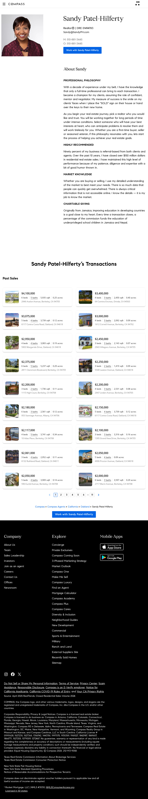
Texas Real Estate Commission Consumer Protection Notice (35, 760)
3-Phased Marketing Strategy (69, 560)
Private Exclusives (62, 550)
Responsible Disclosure (31, 687)
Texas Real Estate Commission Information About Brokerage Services (40, 757)
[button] (4, 4)
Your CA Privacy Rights (90, 691)
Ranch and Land (62, 646)
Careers (8, 571)
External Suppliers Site (65, 652)
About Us (9, 544)
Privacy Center (88, 683)
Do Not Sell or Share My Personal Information (30, 683)
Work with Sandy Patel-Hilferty (82, 50)
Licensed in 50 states (16, 790)
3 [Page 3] (66, 494)
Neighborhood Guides (65, 619)
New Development (63, 625)
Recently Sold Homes (64, 657)
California (73, 506)
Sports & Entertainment (65, 636)
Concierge (58, 544)
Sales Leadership (14, 555)
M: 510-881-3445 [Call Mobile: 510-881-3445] (72, 39)
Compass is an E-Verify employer (65, 687)
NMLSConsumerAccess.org (60, 787)
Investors (9, 560)
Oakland (85, 506)
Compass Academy (63, 598)
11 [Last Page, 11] (92, 494)
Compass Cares (61, 609)
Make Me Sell (60, 577)
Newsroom (10, 587)
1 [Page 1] (55, 494)
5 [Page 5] (78, 494)
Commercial (59, 630)
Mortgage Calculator (64, 593)
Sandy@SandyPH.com (76, 32)
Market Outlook (61, 566)
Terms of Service (69, 683)
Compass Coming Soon (65, 555)
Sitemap (56, 662)
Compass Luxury (62, 582)
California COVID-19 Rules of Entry (49, 691)
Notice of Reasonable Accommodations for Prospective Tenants (37, 772)
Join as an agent (14, 566)
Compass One (60, 571)
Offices (8, 582)
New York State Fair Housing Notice (22, 766)
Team (7, 550)
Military (56, 641)
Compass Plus (60, 603)
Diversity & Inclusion (63, 614)
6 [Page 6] (83, 494)
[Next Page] (98, 495)
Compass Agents (56, 506)
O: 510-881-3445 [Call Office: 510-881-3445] (72, 43)
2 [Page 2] (61, 494)
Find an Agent (60, 587)
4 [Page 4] (72, 494)
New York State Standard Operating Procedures (29, 769)
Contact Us (10, 577)
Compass (40, 506)
